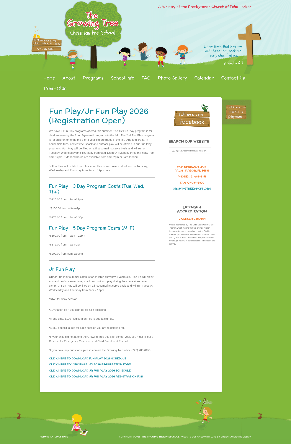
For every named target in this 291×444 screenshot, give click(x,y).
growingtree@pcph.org (192, 188)
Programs (93, 78)
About (68, 78)
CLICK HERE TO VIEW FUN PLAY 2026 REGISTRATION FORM (90, 364)
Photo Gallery (172, 78)
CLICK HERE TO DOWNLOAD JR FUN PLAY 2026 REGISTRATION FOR (96, 376)
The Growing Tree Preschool (160, 436)
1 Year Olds (54, 88)
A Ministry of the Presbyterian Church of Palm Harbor (204, 6)
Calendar (204, 78)
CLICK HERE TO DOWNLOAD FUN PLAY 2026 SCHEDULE (87, 358)
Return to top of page (54, 436)
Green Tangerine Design (236, 436)
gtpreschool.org (83, 37)
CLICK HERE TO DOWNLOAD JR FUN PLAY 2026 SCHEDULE (90, 370)
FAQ (146, 78)
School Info (122, 78)
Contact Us (233, 78)
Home (49, 78)
